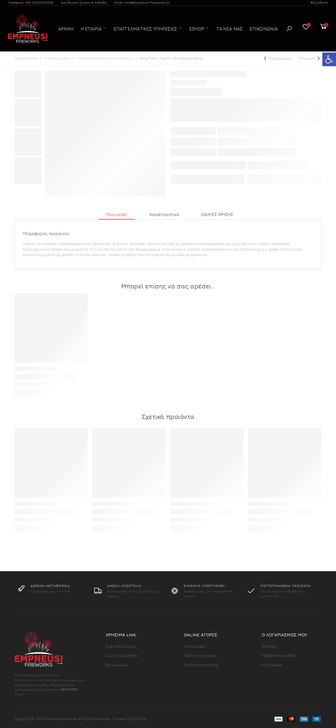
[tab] (116, 215)
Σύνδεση (319, 2)
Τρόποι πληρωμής (200, 655)
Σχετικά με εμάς (121, 646)
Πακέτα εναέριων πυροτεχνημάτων (105, 58)
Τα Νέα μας (229, 29)
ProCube (139, 718)
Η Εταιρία (91, 29)
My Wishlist (272, 665)
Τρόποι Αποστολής (201, 665)
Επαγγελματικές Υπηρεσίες (145, 29)
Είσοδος (269, 646)
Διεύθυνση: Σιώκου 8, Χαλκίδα (84, 2)
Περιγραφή (116, 214)
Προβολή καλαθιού (279, 655)
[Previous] (277, 58)
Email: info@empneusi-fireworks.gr (142, 2)
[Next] (310, 58)
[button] (289, 28)
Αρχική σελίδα (26, 58)
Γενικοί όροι (195, 646)
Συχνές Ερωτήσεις (123, 655)
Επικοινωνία (264, 29)
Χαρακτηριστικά (164, 214)
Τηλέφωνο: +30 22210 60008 (30, 2)
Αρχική (66, 29)
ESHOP (196, 29)
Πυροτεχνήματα (57, 58)
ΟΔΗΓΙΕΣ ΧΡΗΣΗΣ (217, 214)
